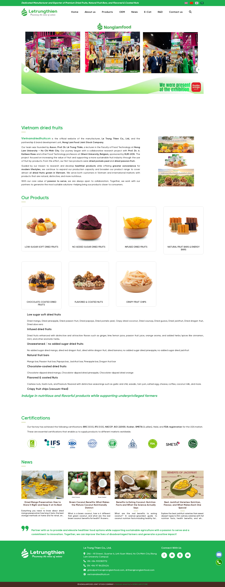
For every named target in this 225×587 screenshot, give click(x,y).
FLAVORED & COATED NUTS (89, 302)
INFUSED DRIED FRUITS (136, 247)
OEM (122, 12)
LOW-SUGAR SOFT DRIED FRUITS (41, 247)
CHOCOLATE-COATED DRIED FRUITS (41, 303)
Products (107, 12)
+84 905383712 (99, 561)
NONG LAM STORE (140, 584)
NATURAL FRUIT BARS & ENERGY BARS (184, 248)
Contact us (176, 12)
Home (74, 12)
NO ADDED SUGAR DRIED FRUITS (88, 247)
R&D (160, 12)
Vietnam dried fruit (123, 584)
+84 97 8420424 (100, 565)
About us (90, 12)
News (134, 12)
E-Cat (147, 12)
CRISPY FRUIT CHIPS (136, 302)
